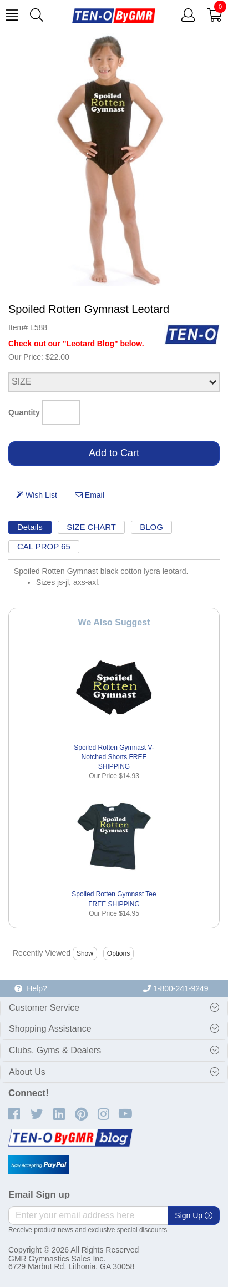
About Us (27, 1072)
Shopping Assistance (50, 1028)
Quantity (24, 412)
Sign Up (193, 1215)
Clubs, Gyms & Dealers (55, 1050)
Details (30, 527)
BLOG (151, 527)
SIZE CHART (91, 527)
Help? (30, 988)
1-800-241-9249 (176, 988)
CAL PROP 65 (43, 546)
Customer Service (44, 1007)
